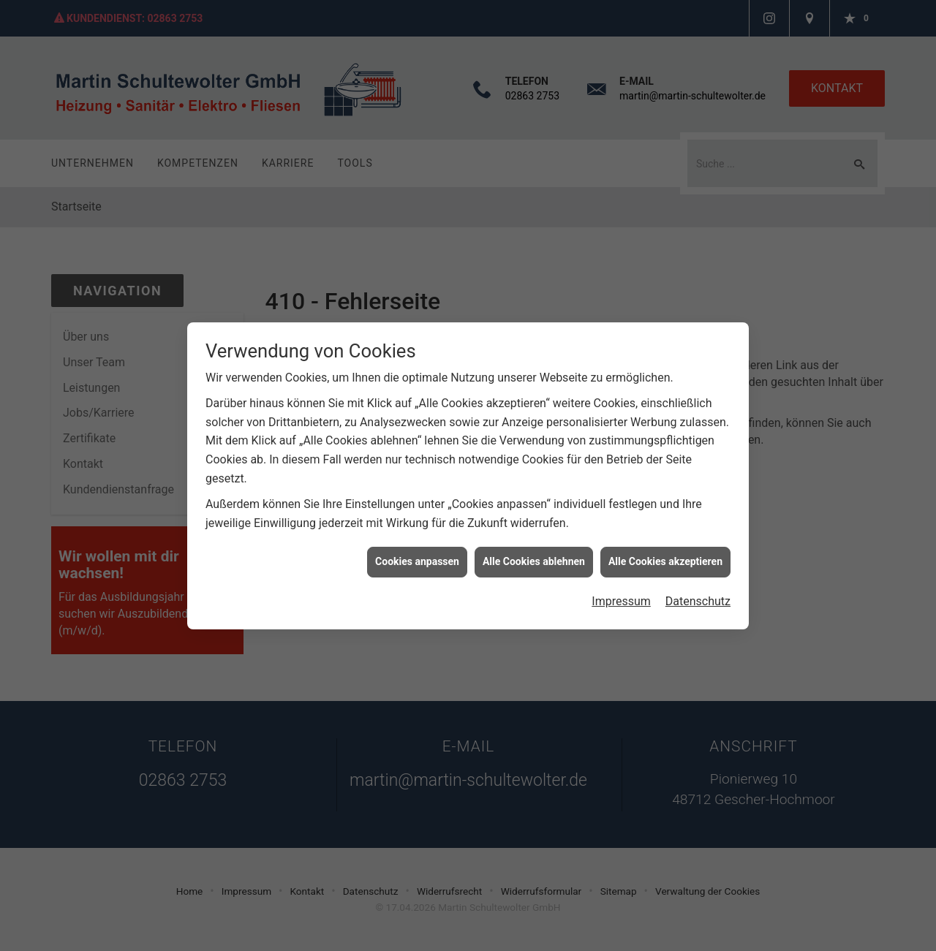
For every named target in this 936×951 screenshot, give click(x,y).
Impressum (621, 593)
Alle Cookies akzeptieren (665, 553)
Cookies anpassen (417, 553)
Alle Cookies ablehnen (534, 553)
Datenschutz (698, 593)
